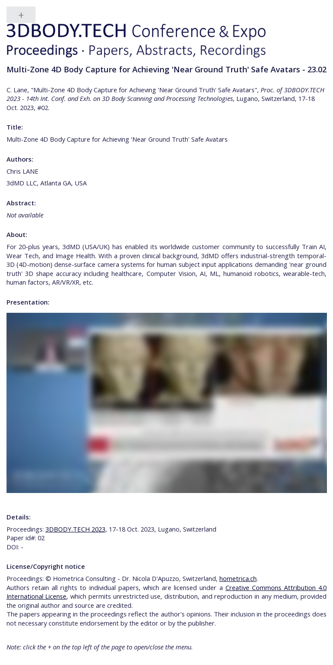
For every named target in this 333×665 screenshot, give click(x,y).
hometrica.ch (238, 578)
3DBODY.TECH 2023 (75, 529)
